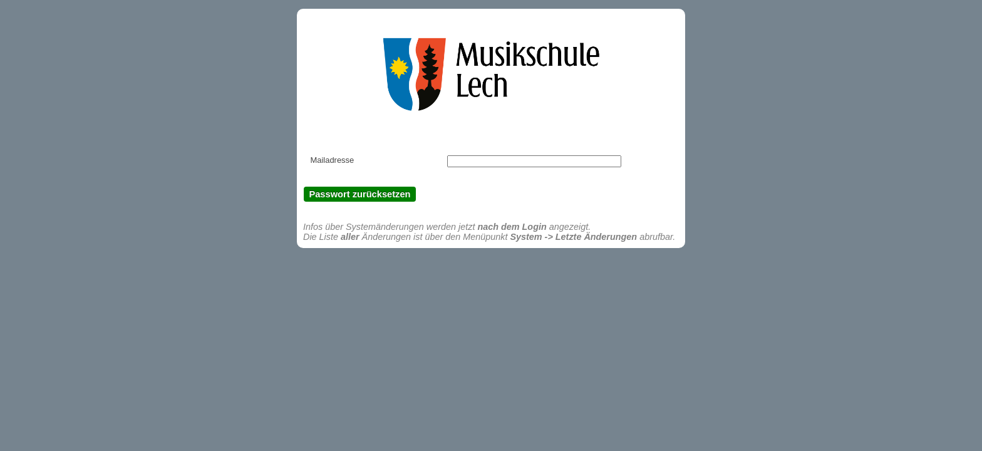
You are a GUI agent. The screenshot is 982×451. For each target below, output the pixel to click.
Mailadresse (332, 160)
